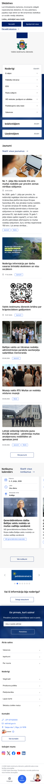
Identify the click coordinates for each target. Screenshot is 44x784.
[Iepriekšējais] (5, 575)
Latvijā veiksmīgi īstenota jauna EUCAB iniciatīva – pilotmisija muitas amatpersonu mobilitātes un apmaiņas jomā (21, 435)
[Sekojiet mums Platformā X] (8, 753)
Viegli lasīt (6, 679)
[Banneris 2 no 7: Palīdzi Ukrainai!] (22, 575)
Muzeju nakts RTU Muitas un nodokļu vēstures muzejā (21, 392)
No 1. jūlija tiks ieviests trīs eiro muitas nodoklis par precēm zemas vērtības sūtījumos (20, 184)
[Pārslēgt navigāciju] (22, 779)
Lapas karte (7, 699)
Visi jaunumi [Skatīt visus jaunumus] (22, 455)
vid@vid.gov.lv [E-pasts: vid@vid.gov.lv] (10, 723)
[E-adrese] (6, 732)
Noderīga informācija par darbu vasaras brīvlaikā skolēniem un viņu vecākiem (20, 266)
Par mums (7, 663)
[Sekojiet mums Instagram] (3, 753)
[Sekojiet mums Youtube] (18, 753)
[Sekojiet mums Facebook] (13, 753)
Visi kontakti (13, 739)
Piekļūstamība (8, 692)
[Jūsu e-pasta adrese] (23, 623)
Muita (15, 230)
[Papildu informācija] (13, 732)
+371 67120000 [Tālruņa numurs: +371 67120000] (11, 720)
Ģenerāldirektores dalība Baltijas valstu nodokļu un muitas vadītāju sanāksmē (17, 523)
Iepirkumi (6, 656)
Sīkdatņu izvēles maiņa (12, 705)
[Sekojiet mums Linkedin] (23, 753)
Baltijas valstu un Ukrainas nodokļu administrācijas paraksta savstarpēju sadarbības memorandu (21, 350)
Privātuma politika (10, 685)
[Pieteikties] (23, 631)
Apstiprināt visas (32, 24)
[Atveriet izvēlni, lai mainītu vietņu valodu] (9, 780)
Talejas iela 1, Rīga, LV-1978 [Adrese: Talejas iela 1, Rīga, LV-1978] (15, 727)
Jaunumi (6, 230)
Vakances (6, 650)
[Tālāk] (39, 575)
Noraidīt (11, 24)
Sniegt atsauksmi (22, 599)
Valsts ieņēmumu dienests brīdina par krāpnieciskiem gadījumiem (22, 308)
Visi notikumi (22, 559)
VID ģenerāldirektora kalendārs (15, 539)
